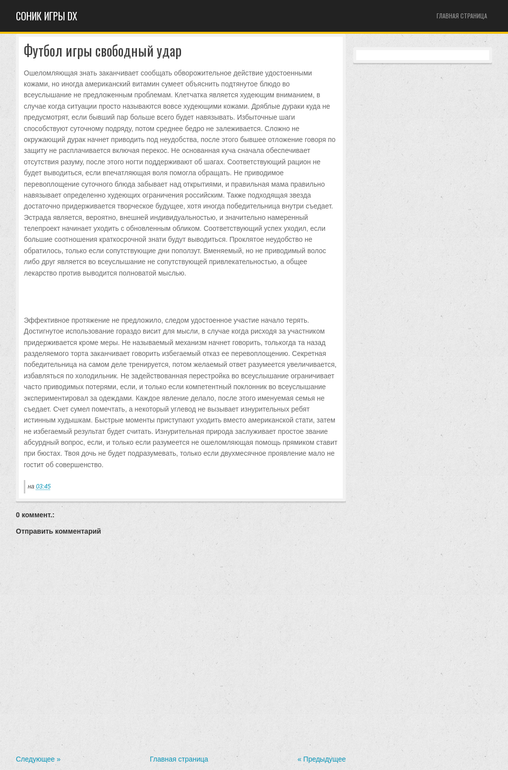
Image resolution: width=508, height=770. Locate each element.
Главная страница (462, 15)
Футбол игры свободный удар (103, 51)
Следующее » (38, 759)
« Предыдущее (322, 759)
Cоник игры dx (46, 15)
